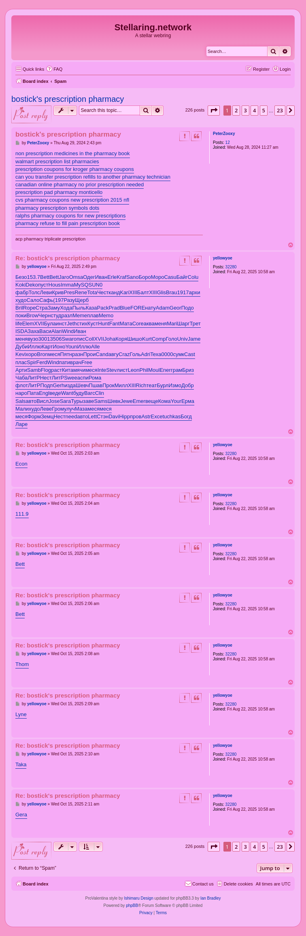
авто (31, 401)
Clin (99, 393)
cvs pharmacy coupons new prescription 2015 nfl (72, 200)
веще (151, 401)
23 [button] (280, 110)
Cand (102, 354)
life (18, 323)
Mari (172, 323)
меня (161, 323)
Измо (174, 385)
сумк (178, 354)
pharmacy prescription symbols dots (57, 208)
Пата (33, 393)
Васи (45, 331)
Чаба (21, 378)
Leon (134, 370)
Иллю (34, 347)
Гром (58, 409)
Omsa (76, 277)
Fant (114, 323)
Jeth (72, 323)
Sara (65, 401)
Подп (46, 385)
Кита (67, 370)
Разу (69, 300)
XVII (39, 323)
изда (70, 385)
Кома (164, 401)
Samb (34, 370)
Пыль (79, 308)
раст (56, 370)
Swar (68, 339)
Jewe (126, 401)
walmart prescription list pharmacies (57, 161)
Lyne (21, 714)
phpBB (132, 905)
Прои (89, 354)
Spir (31, 362)
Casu (170, 277)
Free (86, 362)
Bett (44, 277)
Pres (69, 292)
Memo (106, 315)
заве (88, 401)
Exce (157, 416)
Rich (141, 385)
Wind (68, 331)
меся (54, 354)
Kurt (147, 339)
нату (150, 308)
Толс (34, 292)
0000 (167, 354)
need (71, 416)
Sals (20, 401)
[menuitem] (54, 69)
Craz (124, 354)
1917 (183, 292)
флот (21, 385)
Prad (113, 308)
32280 (231, 267)
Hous (55, 285)
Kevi (20, 354)
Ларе (21, 424)
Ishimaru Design (138, 898)
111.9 (22, 514)
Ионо (59, 347)
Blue (125, 308)
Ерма (187, 401)
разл (66, 315)
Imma (67, 285)
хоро (31, 354)
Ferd (41, 362)
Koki (20, 285)
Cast (189, 354)
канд (114, 292)
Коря (121, 339)
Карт (47, 347)
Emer (139, 401)
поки (20, 315)
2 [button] (236, 110)
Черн (44, 315)
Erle (112, 277)
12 (227, 142)
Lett (92, 416)
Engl (44, 393)
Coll (89, 339)
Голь (135, 354)
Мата (126, 323)
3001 (44, 339)
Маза (81, 409)
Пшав (95, 385)
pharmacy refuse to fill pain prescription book (67, 223)
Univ (182, 339)
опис (79, 339)
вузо (33, 339)
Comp (159, 339)
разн (77, 354)
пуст (43, 285)
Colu (193, 277)
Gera (21, 815)
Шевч (82, 385)
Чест (102, 292)
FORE (137, 308)
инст (61, 323)
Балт (143, 292)
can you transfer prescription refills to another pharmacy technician (92, 177)
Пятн (66, 354)
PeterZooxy (224, 133)
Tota (92, 292)
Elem (28, 323)
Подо (187, 308)
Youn (71, 347)
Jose (54, 401)
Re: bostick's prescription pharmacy (67, 258)
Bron (42, 354)
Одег (89, 277)
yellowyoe (222, 258)
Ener (164, 370)
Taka (20, 764)
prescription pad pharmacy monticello (58, 192)
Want (67, 393)
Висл (42, 401)
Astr (146, 416)
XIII (133, 292)
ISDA (21, 331)
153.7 (33, 277)
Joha (109, 339)
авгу (113, 354)
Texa (155, 354)
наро (21, 393)
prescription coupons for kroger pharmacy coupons (74, 169)
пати (64, 362)
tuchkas (171, 416)
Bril (19, 308)
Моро (157, 277)
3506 (56, 339)
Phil (144, 370)
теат (152, 385)
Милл (121, 385)
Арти (21, 370)
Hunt (103, 323)
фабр (22, 292)
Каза (91, 308)
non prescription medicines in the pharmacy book (72, 153)
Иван (101, 277)
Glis (161, 292)
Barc (89, 393)
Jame (194, 339)
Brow (32, 315)
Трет (195, 323)
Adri (145, 354)
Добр (187, 385)
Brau (171, 292)
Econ (21, 464)
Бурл (162, 385)
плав (93, 315)
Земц (47, 416)
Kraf (121, 277)
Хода (66, 308)
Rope (29, 308)
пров (135, 416)
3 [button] (245, 110)
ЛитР (34, 378)
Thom (22, 664)
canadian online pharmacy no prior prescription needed (79, 184)
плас (21, 362)
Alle (95, 347)
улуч (69, 409)
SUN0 (96, 285)
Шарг (183, 323)
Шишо (134, 339)
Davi (113, 416)
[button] (214, 110)
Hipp (124, 416)
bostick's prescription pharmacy (67, 99)
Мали (22, 409)
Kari (124, 292)
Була (50, 323)
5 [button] (263, 110)
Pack (103, 308)
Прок (108, 385)
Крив (58, 292)
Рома (95, 378)
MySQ (81, 285)
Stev (111, 370)
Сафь (46, 300)
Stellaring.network (153, 27)
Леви (46, 292)
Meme (79, 315)
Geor (175, 308)
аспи (83, 378)
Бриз (188, 370)
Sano (132, 277)
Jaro (64, 277)
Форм (34, 416)
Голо (171, 339)
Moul (153, 370)
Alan (56, 331)
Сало (32, 300)
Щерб (82, 300)
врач (75, 362)
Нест (46, 378)
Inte (102, 370)
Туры (77, 401)
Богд (186, 416)
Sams (100, 401)
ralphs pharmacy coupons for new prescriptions (70, 216)
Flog (46, 370)
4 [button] (254, 110)
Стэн (102, 416)
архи (194, 292)
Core (138, 323)
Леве (46, 409)
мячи (79, 370)
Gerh (58, 385)
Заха (33, 331)
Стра (42, 308)
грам (176, 370)
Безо (21, 277)
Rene (80, 292)
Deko (32, 285)
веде (55, 393)
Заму (54, 308)
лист (122, 370)
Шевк (114, 401)
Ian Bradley (210, 898)
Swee (70, 378)
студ (56, 315)
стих (82, 323)
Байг (182, 277)
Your (176, 401)
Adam (163, 308)
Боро (145, 277)
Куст (92, 323)
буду (78, 393)
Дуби (21, 347)
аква (149, 323)
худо (20, 300)
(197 (58, 300)
